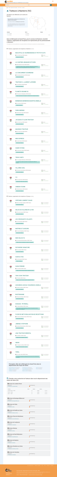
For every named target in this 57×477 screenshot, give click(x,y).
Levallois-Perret (24, 369)
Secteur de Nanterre (13, 440)
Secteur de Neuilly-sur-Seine (15, 410)
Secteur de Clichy (12, 404)
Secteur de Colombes (13, 452)
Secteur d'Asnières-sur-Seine (15, 446)
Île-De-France (20, 7)
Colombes (10, 370)
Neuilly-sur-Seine (25, 370)
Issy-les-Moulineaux (25, 368)
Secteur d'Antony (12, 428)
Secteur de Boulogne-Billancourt (16, 398)
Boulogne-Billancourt (12, 367)
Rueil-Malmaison (25, 367)
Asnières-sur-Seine (12, 368)
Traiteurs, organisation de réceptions (12, 7)
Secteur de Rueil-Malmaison (15, 434)
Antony (37, 367)
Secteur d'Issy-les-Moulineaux (15, 416)
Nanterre (8, 33)
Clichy (37, 368)
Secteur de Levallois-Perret (15, 383)
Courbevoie (10, 369)
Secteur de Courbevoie (14, 422)
